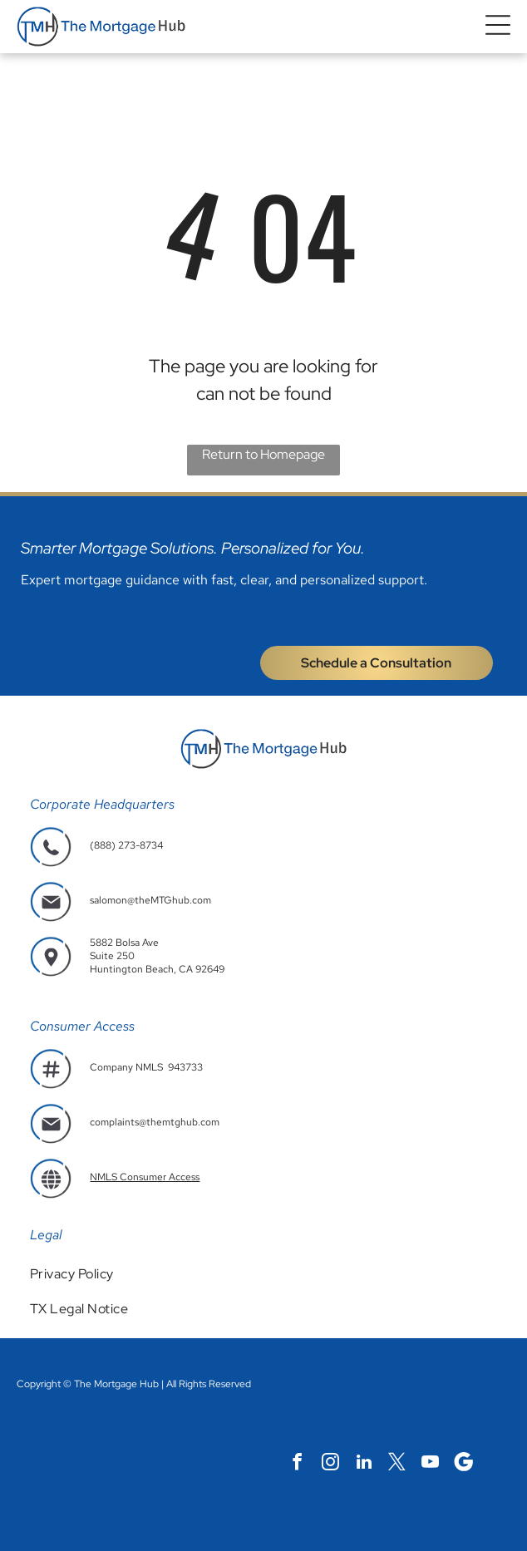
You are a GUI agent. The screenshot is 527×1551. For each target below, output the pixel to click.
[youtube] (430, 1464)
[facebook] (297, 1464)
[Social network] (463, 1464)
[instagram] (330, 1464)
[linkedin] (364, 1464)
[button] (497, 27)
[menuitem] (263, 1274)
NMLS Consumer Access (144, 1177)
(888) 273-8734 (126, 845)
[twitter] (397, 1464)
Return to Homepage (263, 454)
